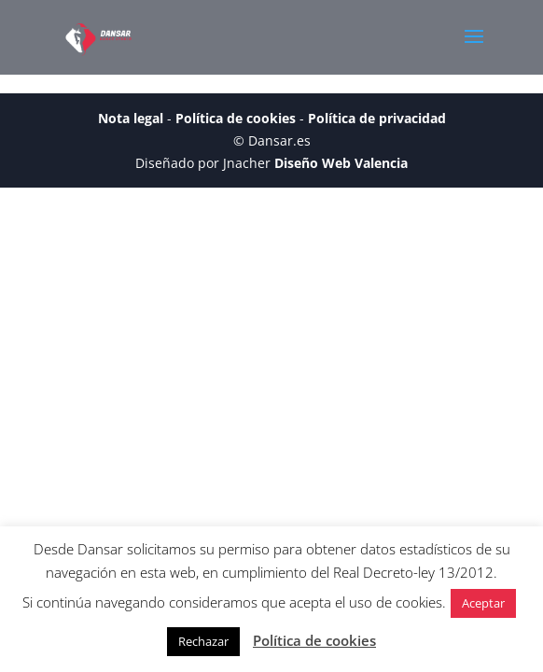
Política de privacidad (377, 118)
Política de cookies (235, 118)
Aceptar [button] (483, 603)
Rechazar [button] (203, 641)
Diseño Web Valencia (341, 163)
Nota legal (130, 118)
